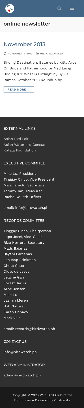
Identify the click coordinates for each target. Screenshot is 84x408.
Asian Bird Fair (16, 139)
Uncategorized (49, 53)
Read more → (19, 89)
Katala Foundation (20, 150)
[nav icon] (72, 8)
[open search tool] (59, 8)
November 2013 (24, 44)
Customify (62, 400)
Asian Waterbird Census (24, 144)
